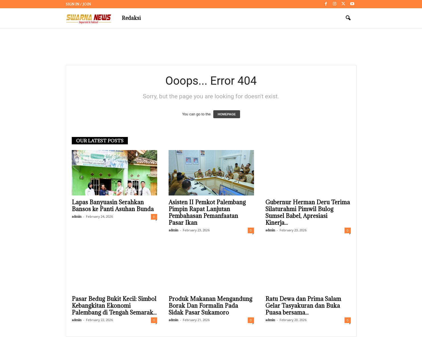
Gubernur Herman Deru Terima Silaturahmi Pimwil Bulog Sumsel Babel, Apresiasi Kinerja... (307, 213)
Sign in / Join (78, 4)
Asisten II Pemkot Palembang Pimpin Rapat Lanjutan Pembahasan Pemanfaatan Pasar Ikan (207, 213)
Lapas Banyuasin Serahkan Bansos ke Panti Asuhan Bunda (113, 206)
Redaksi (131, 18)
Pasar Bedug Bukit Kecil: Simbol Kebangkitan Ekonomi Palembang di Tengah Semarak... (114, 306)
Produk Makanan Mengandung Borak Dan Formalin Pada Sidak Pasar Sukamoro (210, 306)
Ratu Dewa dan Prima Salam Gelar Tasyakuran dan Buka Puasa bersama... (303, 306)
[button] (348, 18)
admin (76, 217)
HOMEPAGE (226, 114)
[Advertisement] (211, 47)
